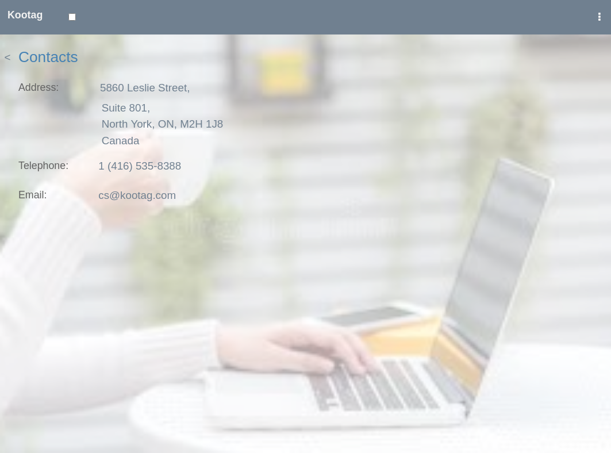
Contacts (48, 57)
